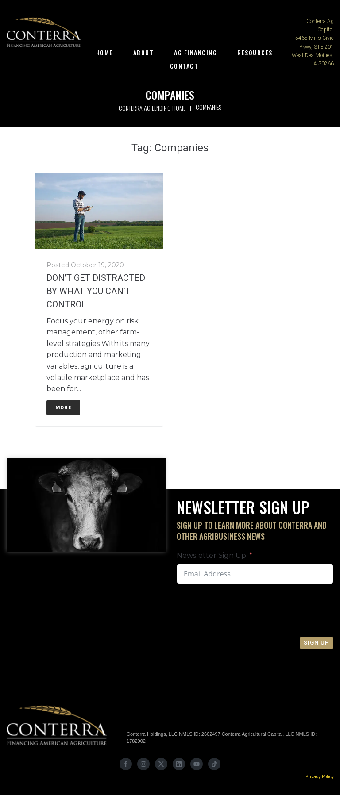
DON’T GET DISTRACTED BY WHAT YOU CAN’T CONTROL (95, 291)
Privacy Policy (319, 777)
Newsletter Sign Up (211, 555)
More (63, 408)
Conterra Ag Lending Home (152, 107)
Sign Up (316, 642)
